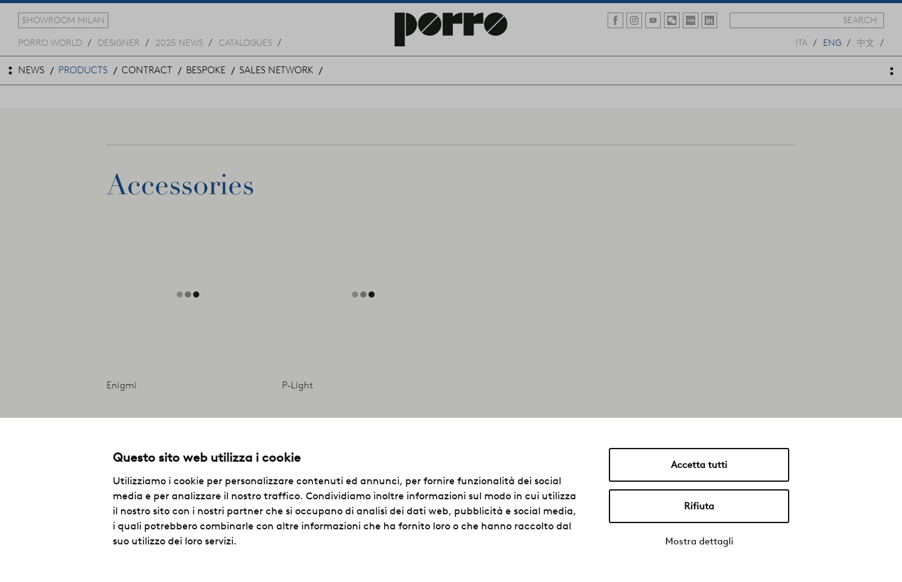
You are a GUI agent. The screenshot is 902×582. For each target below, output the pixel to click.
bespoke (206, 70)
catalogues (245, 42)
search (860, 20)
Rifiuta (699, 506)
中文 (865, 42)
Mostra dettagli (699, 541)
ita (801, 42)
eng (832, 42)
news (31, 70)
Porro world (50, 42)
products (83, 70)
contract (147, 70)
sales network (276, 70)
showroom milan (63, 20)
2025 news (179, 42)
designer (119, 42)
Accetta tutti (699, 464)
